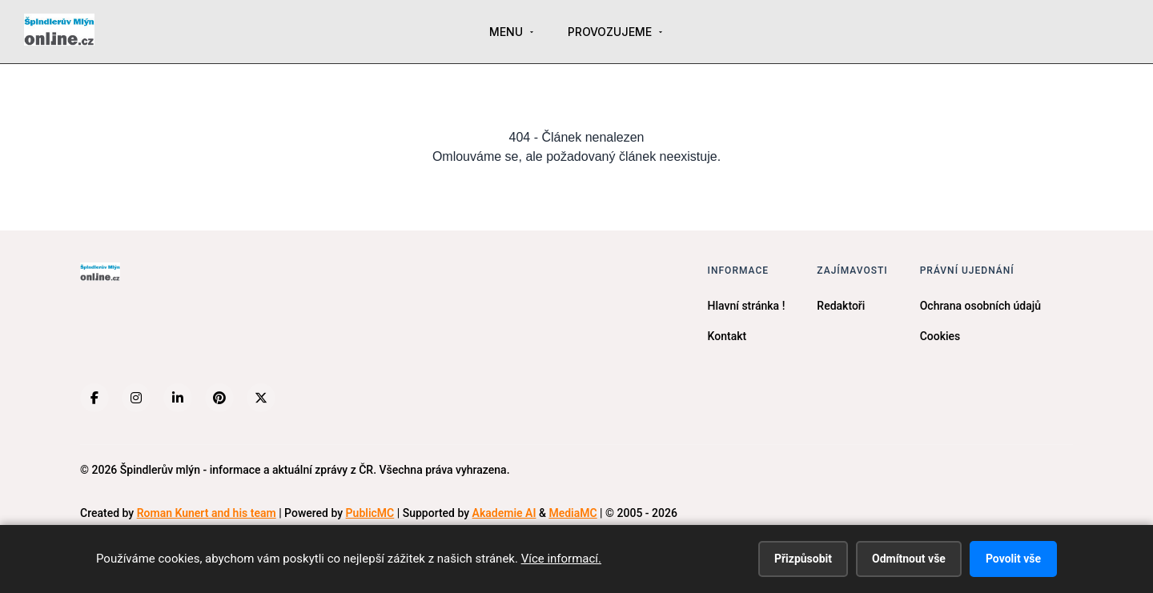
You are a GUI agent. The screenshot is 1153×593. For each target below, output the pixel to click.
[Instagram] (136, 397)
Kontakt (727, 336)
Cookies (940, 336)
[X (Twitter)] (261, 397)
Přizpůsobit (803, 558)
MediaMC (572, 513)
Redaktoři (841, 305)
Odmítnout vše (909, 558)
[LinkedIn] (177, 397)
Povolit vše (1013, 558)
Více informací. (561, 558)
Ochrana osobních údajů (980, 305)
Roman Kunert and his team (206, 513)
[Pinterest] (219, 397)
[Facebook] (94, 397)
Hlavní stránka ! (746, 305)
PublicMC (370, 513)
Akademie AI (504, 513)
